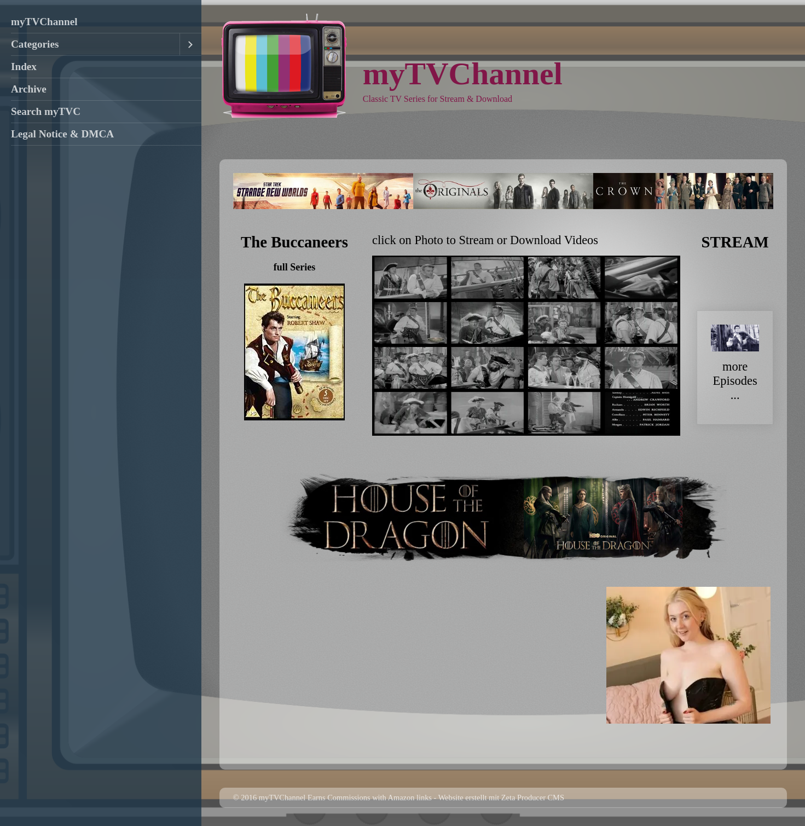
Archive (29, 89)
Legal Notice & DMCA (62, 134)
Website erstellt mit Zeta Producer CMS (501, 797)
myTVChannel (44, 21)
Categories (35, 44)
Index (24, 66)
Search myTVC (45, 111)
